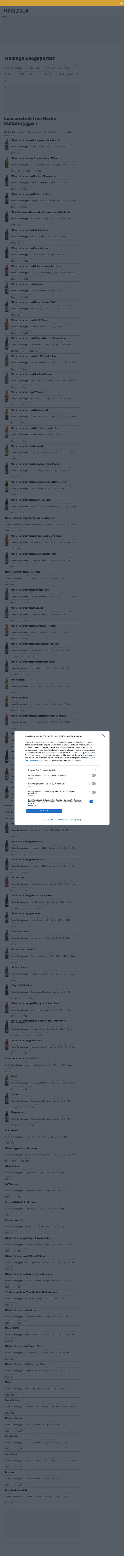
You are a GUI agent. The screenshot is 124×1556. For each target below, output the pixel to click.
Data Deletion (48, 820)
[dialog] (62, 778)
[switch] (92, 775)
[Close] (104, 736)
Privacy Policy (75, 820)
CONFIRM (44, 811)
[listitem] (62, 770)
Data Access (62, 820)
